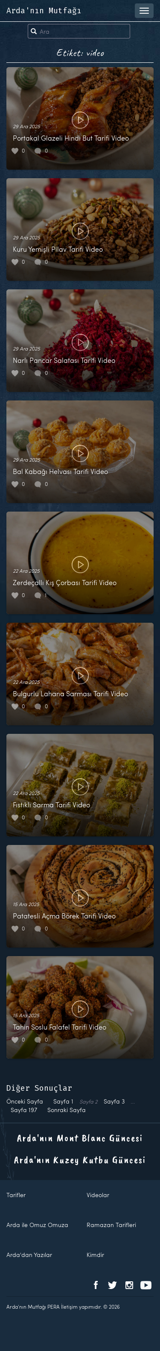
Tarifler (16, 1195)
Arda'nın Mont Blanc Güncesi (80, 1137)
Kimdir (95, 1255)
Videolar (98, 1195)
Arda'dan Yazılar (29, 1255)
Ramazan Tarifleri (111, 1225)
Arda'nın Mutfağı (43, 10)
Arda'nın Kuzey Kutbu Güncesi (80, 1159)
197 (24, 1110)
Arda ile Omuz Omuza (37, 1225)
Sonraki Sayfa (66, 1110)
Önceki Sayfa (24, 1101)
